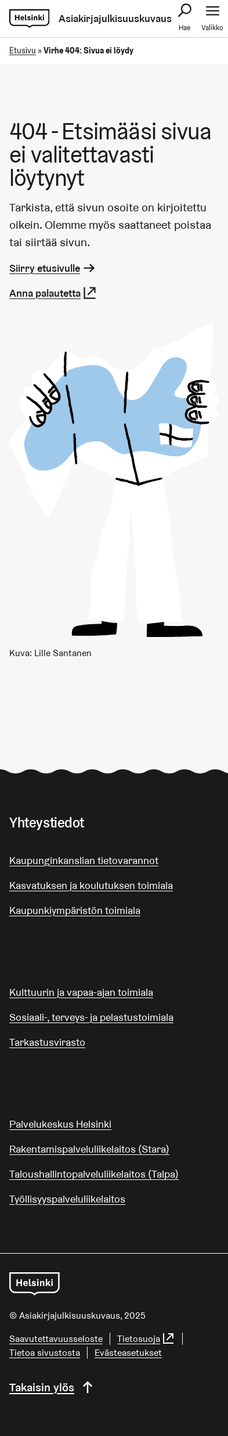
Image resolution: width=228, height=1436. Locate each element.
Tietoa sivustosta (44, 1353)
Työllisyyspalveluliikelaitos (67, 1198)
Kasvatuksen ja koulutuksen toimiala (91, 885)
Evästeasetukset (128, 1353)
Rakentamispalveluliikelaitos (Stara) (89, 1149)
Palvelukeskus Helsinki (60, 1124)
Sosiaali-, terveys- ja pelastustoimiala (91, 1017)
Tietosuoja (146, 1339)
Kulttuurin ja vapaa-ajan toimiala (81, 992)
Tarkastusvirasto (47, 1042)
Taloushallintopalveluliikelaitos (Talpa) (94, 1174)
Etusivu (22, 50)
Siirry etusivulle (53, 268)
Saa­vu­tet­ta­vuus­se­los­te (56, 1339)
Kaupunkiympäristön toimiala (74, 910)
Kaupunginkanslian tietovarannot (83, 860)
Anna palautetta (53, 293)
